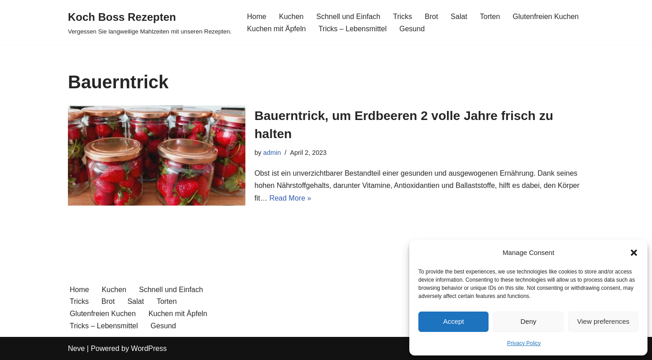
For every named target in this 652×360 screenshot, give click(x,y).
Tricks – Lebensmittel (352, 29)
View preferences (603, 321)
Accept (453, 321)
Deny (528, 321)
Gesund (412, 29)
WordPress (149, 348)
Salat (459, 16)
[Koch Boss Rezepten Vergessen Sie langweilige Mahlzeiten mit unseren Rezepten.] (150, 22)
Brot (431, 16)
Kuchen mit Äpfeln (276, 29)
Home (257, 16)
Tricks (402, 16)
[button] (633, 252)
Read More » (290, 198)
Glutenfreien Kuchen (546, 16)
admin (272, 152)
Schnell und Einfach (348, 16)
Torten (490, 16)
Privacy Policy (524, 343)
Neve (76, 348)
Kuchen (291, 16)
